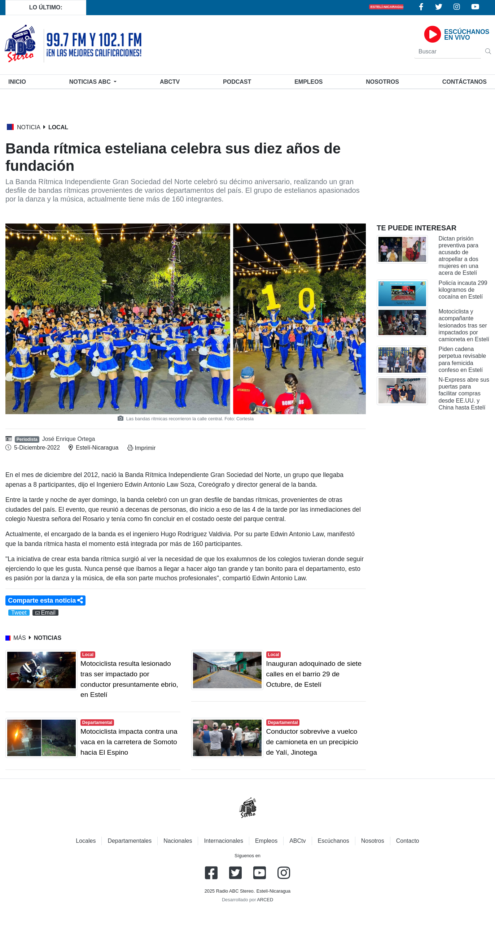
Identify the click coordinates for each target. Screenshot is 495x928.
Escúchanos (333, 841)
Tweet (19, 613)
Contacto (407, 841)
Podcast (237, 82)
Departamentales (130, 841)
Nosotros (382, 82)
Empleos (266, 841)
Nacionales (177, 841)
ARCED (265, 899)
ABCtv (170, 82)
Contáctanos (464, 82)
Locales (86, 841)
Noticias (90, 82)
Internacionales (223, 841)
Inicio (18, 81)
